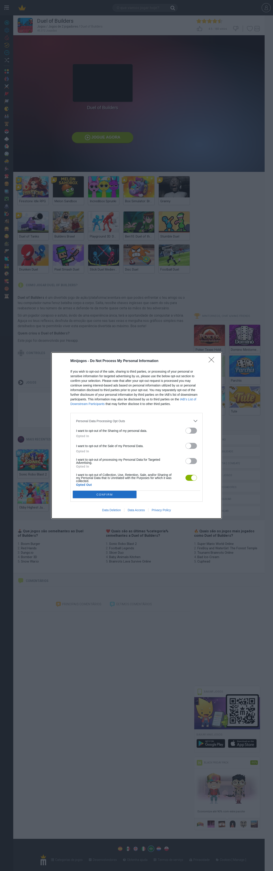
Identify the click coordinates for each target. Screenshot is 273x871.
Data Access (136, 510)
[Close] (213, 361)
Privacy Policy (161, 510)
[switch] (191, 431)
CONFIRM (104, 494)
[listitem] (136, 421)
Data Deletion (111, 510)
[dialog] (136, 435)
